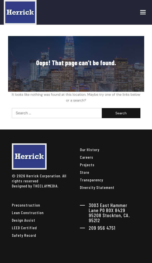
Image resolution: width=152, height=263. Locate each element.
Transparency (91, 179)
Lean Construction (28, 212)
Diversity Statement (97, 187)
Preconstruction (26, 205)
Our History (89, 149)
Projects (87, 164)
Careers (86, 157)
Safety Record (24, 235)
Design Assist (23, 220)
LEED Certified (24, 227)
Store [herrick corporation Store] (84, 172)
